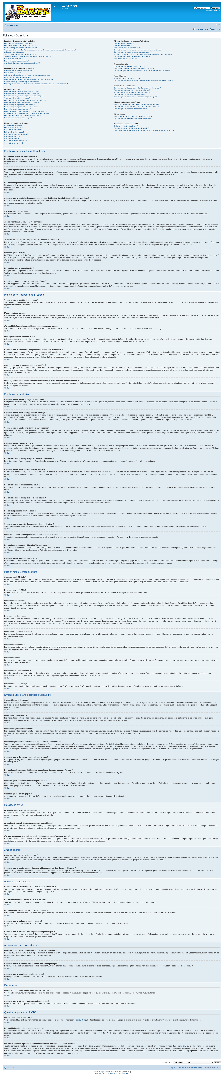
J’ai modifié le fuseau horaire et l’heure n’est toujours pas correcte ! (27, 75)
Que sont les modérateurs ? (124, 45)
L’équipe (173, 1067)
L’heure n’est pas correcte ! (13, 73)
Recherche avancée (213, 10)
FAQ (197, 29)
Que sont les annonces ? (13, 136)
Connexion (216, 29)
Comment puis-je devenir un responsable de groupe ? (133, 52)
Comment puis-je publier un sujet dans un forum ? (21, 91)
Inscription (205, 29)
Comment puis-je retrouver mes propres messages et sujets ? (135, 97)
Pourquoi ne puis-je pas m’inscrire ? (16, 61)
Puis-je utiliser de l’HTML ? (13, 127)
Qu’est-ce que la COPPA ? (13, 59)
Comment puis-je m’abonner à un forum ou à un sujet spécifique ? (137, 106)
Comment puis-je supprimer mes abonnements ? (131, 109)
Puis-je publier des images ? (14, 132)
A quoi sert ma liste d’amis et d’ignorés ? (128, 78)
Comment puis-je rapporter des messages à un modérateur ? (25, 111)
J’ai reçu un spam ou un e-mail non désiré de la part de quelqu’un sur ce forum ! (142, 70)
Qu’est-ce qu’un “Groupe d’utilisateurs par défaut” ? (132, 56)
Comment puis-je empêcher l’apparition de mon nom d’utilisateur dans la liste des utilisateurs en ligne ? (40, 50)
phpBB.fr (127, 1073)
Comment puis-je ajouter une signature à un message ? (23, 96)
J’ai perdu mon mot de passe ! (14, 52)
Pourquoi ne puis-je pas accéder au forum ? (19, 105)
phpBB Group (81, 1020)
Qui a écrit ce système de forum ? (126, 126)
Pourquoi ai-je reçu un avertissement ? (17, 109)
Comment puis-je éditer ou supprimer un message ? (22, 94)
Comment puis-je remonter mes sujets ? (18, 118)
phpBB (103, 1071)
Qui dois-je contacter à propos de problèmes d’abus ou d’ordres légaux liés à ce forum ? (144, 130)
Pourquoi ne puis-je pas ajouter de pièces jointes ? (21, 107)
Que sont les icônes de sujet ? (14, 143)
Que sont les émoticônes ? (13, 130)
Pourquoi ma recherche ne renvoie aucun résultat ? (132, 90)
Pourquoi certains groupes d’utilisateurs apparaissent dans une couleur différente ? (143, 54)
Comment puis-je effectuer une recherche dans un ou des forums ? (137, 88)
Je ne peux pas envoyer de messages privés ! (130, 66)
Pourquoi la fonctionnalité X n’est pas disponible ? (131, 128)
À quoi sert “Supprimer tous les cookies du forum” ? (22, 63)
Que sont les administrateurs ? (124, 43)
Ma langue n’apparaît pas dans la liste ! (18, 77)
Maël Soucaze (113, 1073)
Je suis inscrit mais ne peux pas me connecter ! (20, 54)
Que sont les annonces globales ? (16, 134)
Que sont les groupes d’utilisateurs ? (127, 48)
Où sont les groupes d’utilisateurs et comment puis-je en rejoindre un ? (138, 50)
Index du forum (12, 25)
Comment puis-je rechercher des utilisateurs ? (130, 94)
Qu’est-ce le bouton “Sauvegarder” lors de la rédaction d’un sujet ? (27, 113)
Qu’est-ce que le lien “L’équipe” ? (125, 59)
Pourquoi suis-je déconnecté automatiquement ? (21, 48)
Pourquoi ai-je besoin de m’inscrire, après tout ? (21, 45)
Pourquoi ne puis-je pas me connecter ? (18, 43)
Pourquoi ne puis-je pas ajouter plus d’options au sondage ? (25, 100)
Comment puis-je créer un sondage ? (17, 98)
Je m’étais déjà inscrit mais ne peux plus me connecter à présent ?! (27, 56)
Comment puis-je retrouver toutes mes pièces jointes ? (133, 118)
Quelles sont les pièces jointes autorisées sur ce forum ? (133, 116)
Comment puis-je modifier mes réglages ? (18, 70)
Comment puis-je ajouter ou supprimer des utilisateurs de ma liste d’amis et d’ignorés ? (144, 80)
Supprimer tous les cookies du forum (190, 1067)
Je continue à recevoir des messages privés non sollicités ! (134, 68)
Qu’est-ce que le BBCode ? (13, 125)
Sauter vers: (167, 1062)
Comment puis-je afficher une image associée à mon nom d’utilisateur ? (29, 79)
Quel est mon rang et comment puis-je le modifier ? (22, 82)
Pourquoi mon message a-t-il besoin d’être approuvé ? (23, 115)
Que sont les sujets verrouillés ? (15, 141)
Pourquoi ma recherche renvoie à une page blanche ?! (133, 92)
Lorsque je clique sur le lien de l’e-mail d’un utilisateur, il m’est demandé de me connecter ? (36, 84)
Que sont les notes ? (11, 138)
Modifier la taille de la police (218, 24)
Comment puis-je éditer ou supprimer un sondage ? (22, 102)
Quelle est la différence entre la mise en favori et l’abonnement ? (136, 104)
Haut (8, 164)
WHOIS (183, 1046)
